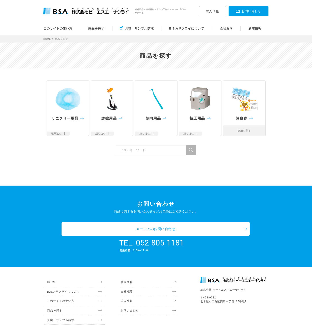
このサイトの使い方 (57, 28)
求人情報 (212, 11)
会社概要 (124, 278)
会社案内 (226, 28)
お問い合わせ (128, 298)
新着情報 (255, 28)
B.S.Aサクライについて (186, 28)
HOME (47, 39)
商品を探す (96, 28)
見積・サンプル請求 (139, 28)
